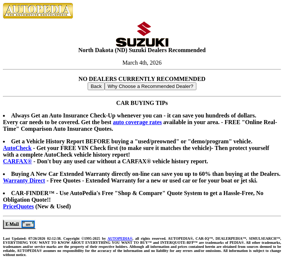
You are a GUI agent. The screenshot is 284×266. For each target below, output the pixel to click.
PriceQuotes (18, 206)
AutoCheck (17, 148)
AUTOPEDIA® (120, 238)
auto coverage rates (137, 122)
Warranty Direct (24, 180)
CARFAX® (17, 161)
